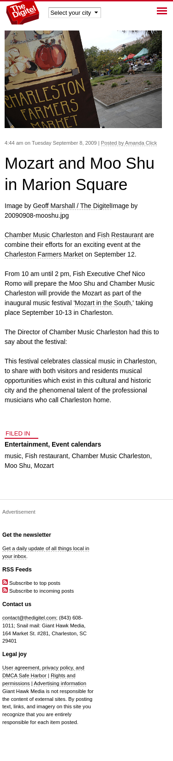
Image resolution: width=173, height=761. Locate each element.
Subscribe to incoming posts (38, 591)
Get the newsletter (26, 535)
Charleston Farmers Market (44, 254)
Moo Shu (17, 465)
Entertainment (26, 444)
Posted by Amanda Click (129, 143)
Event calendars (76, 444)
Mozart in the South (103, 303)
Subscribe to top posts (31, 583)
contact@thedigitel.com (29, 617)
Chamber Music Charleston (44, 235)
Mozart (44, 465)
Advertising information (60, 683)
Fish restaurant (46, 456)
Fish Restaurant (120, 235)
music (13, 456)
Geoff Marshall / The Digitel (72, 205)
